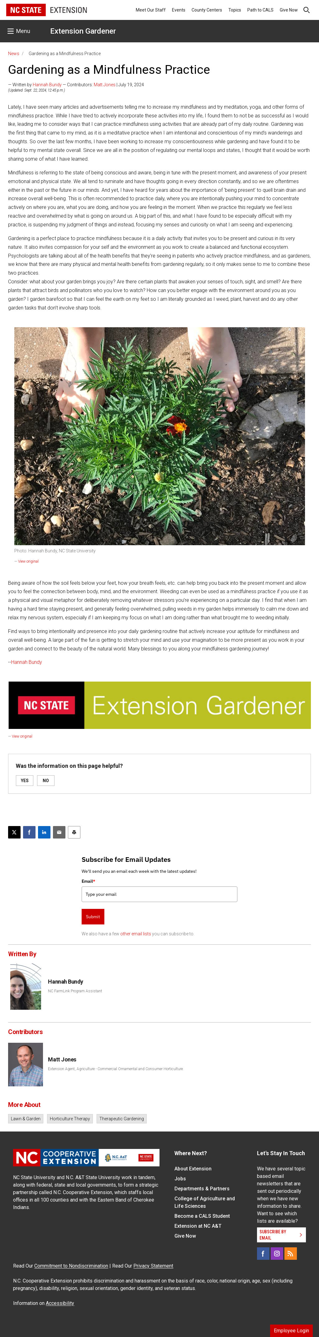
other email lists (135, 933)
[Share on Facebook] (29, 832)
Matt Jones (105, 84)
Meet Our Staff (151, 9)
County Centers (207, 9)
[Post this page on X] (14, 832)
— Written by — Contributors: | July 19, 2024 (76, 84)
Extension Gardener (83, 31)
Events (178, 9)
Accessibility (60, 1303)
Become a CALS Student (202, 1216)
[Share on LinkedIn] (44, 832)
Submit (93, 916)
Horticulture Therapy (70, 1118)
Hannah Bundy (47, 84)
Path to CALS (260, 9)
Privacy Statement (153, 1266)
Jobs (180, 1179)
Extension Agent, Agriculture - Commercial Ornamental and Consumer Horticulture (115, 1069)
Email (88, 881)
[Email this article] (59, 832)
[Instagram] (277, 1253)
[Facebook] (263, 1253)
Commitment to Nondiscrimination (71, 1266)
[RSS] (290, 1253)
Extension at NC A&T (197, 1226)
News (13, 53)
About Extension (193, 1169)
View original (28, 561)
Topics (234, 9)
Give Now (289, 9)
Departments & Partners (202, 1189)
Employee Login (291, 1331)
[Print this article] (74, 832)
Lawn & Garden (25, 1118)
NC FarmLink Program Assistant (75, 991)
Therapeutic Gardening (121, 1118)
